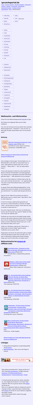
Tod (5, 58)
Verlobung (6, 47)
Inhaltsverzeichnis (6, 375)
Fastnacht (6, 64)
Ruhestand (6, 55)
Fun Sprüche (14, 6)
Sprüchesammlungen (6, 8)
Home (2, 4)
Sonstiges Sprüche (16, 8)
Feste (10, 9)
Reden (5, 21)
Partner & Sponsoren (17, 375)
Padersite (6, 100)
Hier (23, 119)
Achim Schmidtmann (12, 371)
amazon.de (21, 241)
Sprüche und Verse (9, 4)
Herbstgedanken (8, 83)
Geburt (5, 30)
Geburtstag (6, 15)
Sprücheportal (4, 9)
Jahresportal (7, 86)
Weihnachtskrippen (9, 349)
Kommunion (7, 38)
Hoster (26, 375)
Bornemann (9, 347)
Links (16, 18)
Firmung (6, 44)
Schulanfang (7, 35)
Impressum (5, 373)
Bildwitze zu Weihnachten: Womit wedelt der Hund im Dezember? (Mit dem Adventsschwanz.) (20, 263)
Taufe (5, 33)
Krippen (6, 89)
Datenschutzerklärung (16, 373)
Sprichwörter (21, 6)
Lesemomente (7, 92)
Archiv (16, 21)
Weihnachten (7, 70)
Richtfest (6, 52)
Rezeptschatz (7, 106)
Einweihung (7, 24)
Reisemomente (7, 103)
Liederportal (7, 95)
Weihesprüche (7, 67)
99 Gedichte (7, 75)
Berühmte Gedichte (19, 4)
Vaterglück (6, 109)
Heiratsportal (7, 81)
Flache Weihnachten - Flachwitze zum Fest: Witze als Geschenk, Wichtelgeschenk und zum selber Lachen (20, 250)
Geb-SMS (6, 18)
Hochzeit (3, 6)
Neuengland (7, 98)
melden (28, 383)
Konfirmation (7, 41)
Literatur (8, 6)
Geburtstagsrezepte (8, 78)
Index (16, 15)
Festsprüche (28, 4)
